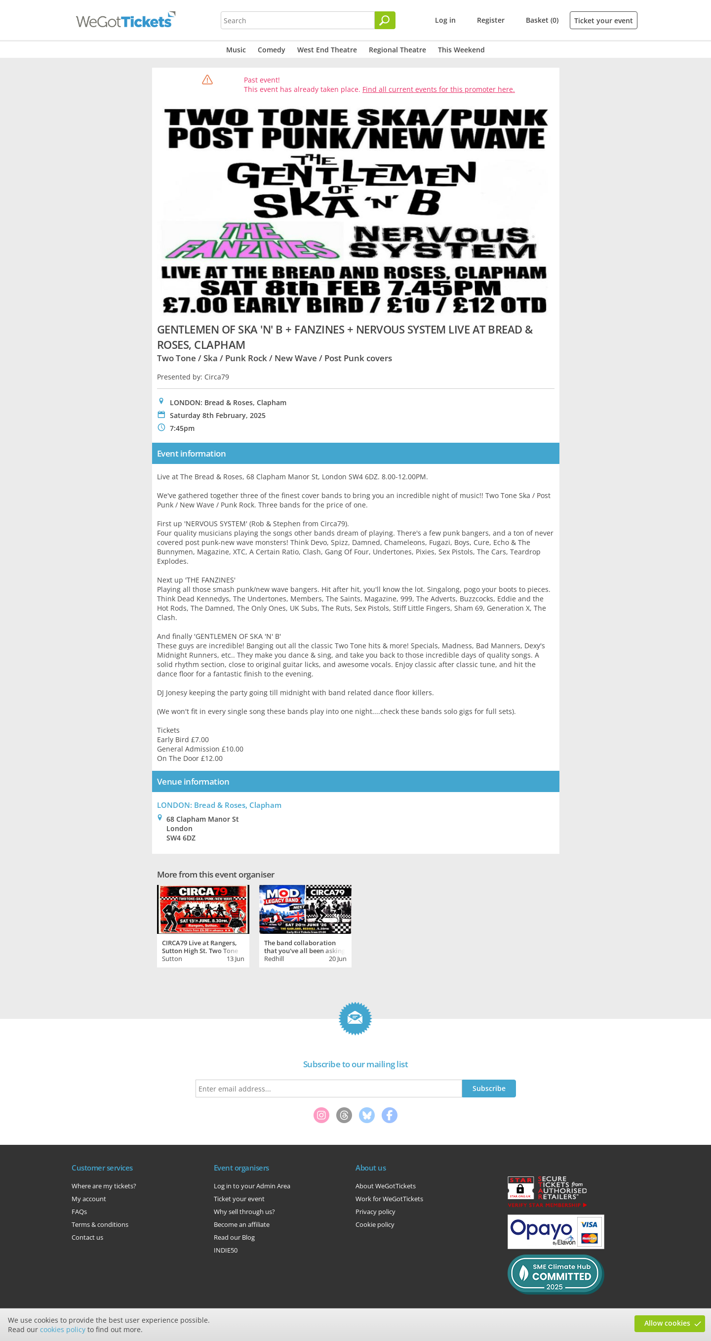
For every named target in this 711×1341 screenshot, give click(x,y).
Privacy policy (375, 1211)
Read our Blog (234, 1237)
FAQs (79, 1211)
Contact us (87, 1237)
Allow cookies (667, 1323)
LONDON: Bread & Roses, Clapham (219, 805)
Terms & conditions (100, 1224)
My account (89, 1198)
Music (236, 49)
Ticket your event (603, 20)
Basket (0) (542, 20)
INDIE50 (225, 1250)
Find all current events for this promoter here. (438, 89)
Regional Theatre (397, 49)
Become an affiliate (242, 1224)
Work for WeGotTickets (389, 1198)
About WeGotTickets (386, 1185)
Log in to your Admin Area (252, 1185)
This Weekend (461, 49)
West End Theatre (327, 49)
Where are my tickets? (104, 1185)
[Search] (385, 20)
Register (491, 20)
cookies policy (62, 1329)
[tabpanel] (203, 924)
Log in (445, 20)
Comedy (271, 49)
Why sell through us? (244, 1211)
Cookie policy (375, 1224)
